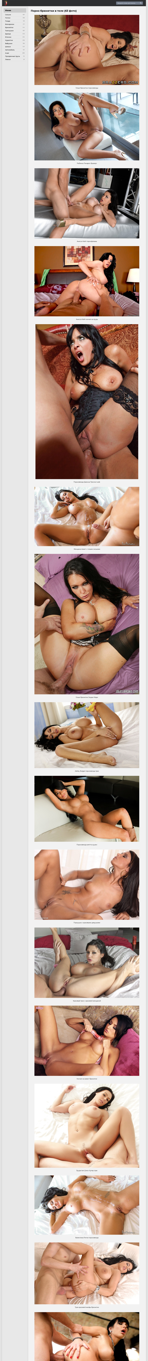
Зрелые (8, 34)
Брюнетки (9, 27)
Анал (7, 53)
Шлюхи (8, 47)
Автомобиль (10, 50)
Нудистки (9, 40)
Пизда (7, 21)
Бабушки (8, 43)
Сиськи (8, 15)
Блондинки (9, 24)
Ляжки (7, 59)
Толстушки (9, 31)
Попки (7, 18)
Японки (8, 37)
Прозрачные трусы (12, 56)
